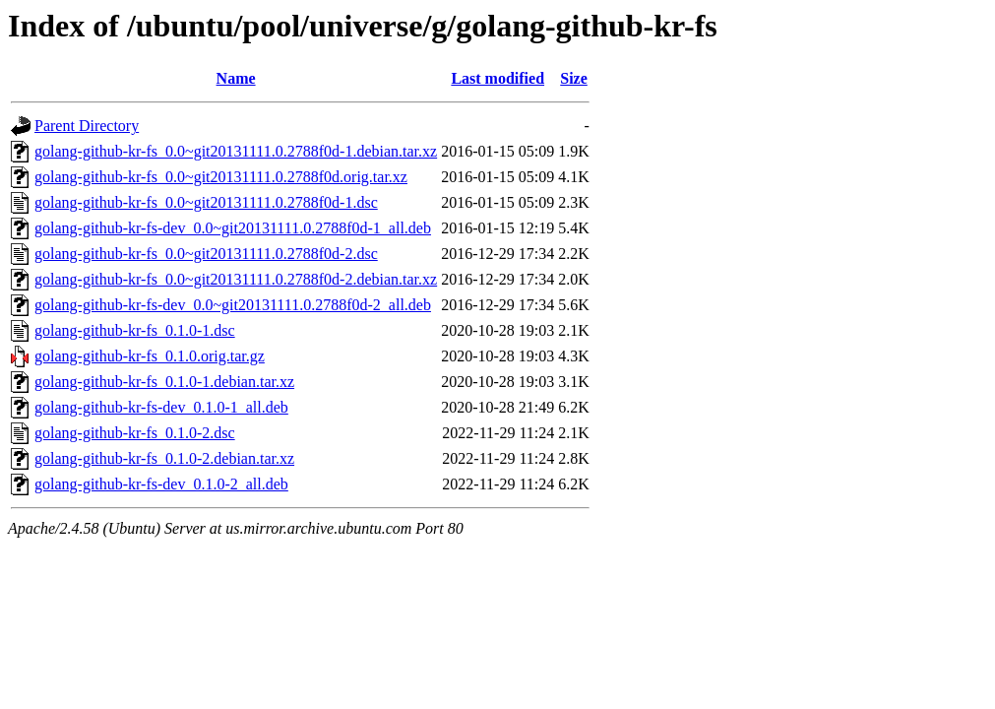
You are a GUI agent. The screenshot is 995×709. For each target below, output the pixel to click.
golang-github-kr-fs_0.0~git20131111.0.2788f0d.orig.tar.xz (220, 176)
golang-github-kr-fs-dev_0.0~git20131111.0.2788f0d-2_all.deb (232, 304)
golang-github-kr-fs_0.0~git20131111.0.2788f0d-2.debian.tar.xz (235, 279)
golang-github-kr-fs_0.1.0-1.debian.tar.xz (164, 381)
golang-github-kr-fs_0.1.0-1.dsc (134, 330)
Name (236, 78)
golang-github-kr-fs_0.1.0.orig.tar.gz (149, 356)
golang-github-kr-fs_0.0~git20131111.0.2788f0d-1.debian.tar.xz (235, 151)
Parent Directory (86, 125)
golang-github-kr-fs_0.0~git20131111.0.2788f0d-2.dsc (206, 253)
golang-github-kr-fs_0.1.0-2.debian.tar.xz (164, 458)
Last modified (497, 78)
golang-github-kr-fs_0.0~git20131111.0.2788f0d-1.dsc (206, 202)
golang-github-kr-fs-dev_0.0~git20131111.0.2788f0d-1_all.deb (232, 228)
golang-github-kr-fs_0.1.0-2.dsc (134, 432)
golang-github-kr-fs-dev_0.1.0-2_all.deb (161, 484)
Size (574, 78)
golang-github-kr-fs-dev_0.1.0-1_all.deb (161, 407)
